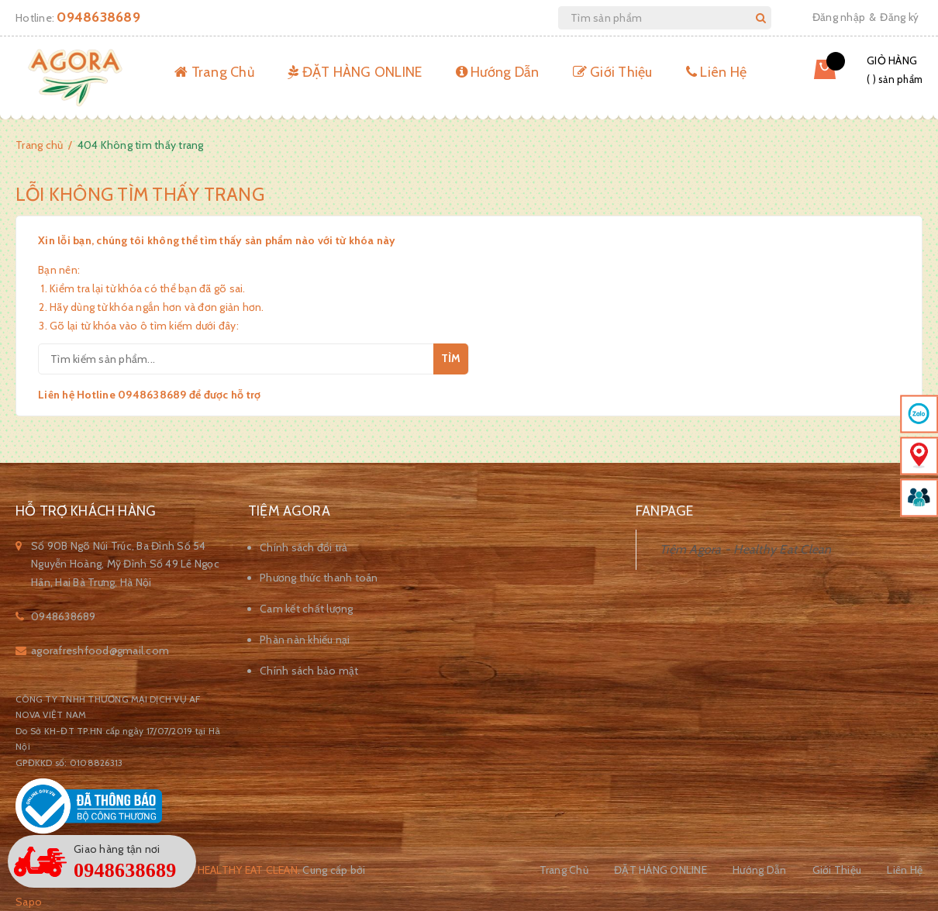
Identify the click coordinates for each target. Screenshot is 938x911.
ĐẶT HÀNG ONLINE (355, 72)
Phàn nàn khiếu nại (305, 640)
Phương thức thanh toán (319, 578)
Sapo (29, 902)
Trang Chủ (214, 72)
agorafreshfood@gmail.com (100, 650)
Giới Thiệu (613, 72)
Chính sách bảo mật (309, 671)
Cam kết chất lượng (306, 609)
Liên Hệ (716, 72)
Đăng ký (899, 17)
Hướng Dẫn (498, 72)
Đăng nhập (838, 17)
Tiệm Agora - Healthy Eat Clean (746, 549)
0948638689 (98, 17)
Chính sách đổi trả (304, 547)
